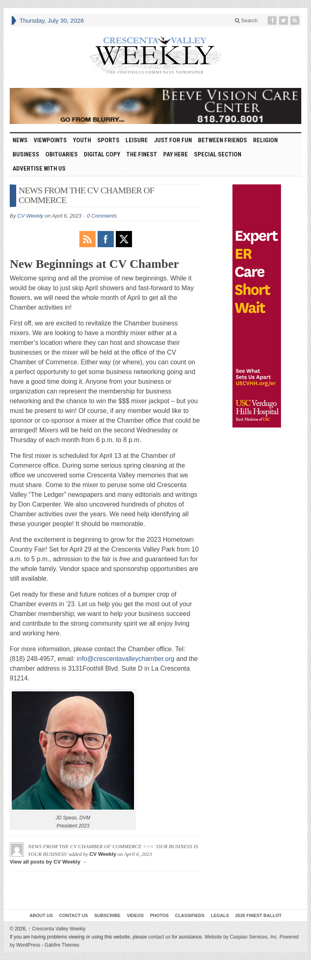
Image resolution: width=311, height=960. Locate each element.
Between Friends (222, 140)
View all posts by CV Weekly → (48, 862)
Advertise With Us (39, 168)
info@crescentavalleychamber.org (125, 658)
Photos (159, 915)
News (20, 140)
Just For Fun (173, 140)
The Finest (141, 154)
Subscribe (107, 915)
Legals (220, 915)
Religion (265, 140)
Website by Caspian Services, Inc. (241, 937)
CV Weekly (30, 216)
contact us (159, 937)
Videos (135, 915)
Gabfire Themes (62, 945)
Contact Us (73, 915)
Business (26, 154)
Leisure (137, 140)
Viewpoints (50, 140)
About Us (41, 915)
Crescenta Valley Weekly (57, 929)
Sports (108, 140)
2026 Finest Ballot (258, 915)
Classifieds (189, 915)
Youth (82, 140)
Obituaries (61, 154)
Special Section (217, 154)
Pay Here (175, 154)
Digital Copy (102, 154)
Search (246, 20)
